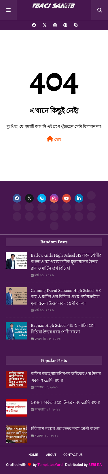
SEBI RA (95, 464)
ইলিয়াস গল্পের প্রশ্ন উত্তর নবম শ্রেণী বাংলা (65, 429)
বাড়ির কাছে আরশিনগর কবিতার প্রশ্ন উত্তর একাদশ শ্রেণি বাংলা (66, 377)
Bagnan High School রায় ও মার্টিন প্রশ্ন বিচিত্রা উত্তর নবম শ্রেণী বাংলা (62, 328)
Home (33, 455)
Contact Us (73, 455)
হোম (54, 139)
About (51, 455)
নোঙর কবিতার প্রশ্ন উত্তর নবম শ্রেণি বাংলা (65, 402)
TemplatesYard (49, 464)
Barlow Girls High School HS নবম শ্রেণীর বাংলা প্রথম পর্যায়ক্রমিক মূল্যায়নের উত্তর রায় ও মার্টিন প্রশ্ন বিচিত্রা (66, 261)
